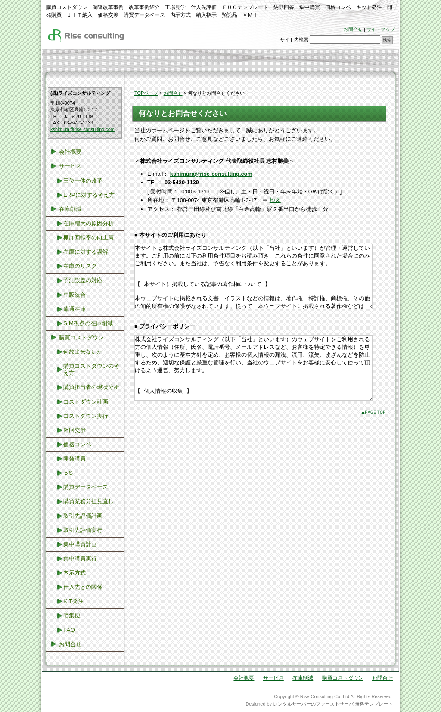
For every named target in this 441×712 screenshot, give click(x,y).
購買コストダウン (81, 337)
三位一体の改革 (82, 180)
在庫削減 (70, 209)
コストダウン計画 (85, 401)
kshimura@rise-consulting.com (82, 129)
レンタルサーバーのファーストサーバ (313, 703)
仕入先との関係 (82, 587)
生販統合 (74, 295)
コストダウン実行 (85, 416)
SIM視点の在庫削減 (88, 323)
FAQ (69, 630)
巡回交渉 (74, 430)
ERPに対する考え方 (89, 195)
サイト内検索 (294, 39)
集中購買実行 (80, 558)
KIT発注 (73, 601)
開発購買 (74, 458)
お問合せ (353, 29)
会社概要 (70, 152)
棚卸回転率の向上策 (88, 237)
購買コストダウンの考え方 (91, 369)
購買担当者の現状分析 (91, 387)
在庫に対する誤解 (85, 252)
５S (68, 472)
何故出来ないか (82, 351)
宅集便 (71, 615)
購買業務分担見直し (88, 501)
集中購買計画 (80, 544)
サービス (70, 166)
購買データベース (85, 487)
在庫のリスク (80, 266)
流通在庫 (74, 309)
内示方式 (74, 572)
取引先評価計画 (82, 516)
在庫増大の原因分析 (88, 223)
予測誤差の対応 (82, 280)
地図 (275, 200)
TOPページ (146, 93)
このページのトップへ (373, 438)
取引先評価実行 (82, 530)
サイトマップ (380, 29)
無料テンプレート (374, 703)
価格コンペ (77, 444)
